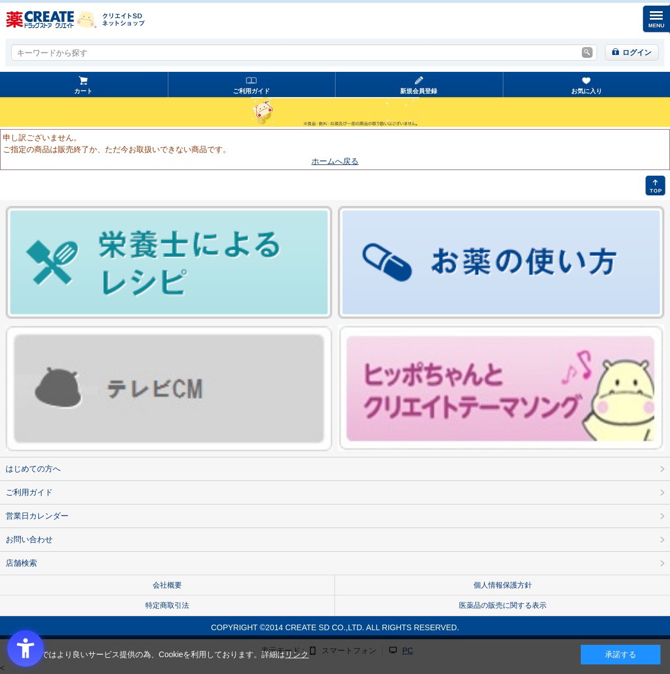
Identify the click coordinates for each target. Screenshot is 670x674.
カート (83, 91)
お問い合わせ (29, 539)
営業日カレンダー (37, 515)
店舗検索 (21, 562)
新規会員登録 (418, 91)
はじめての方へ (33, 468)
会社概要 (167, 585)
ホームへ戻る (335, 161)
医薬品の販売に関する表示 (503, 605)
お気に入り (586, 91)
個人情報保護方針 (503, 585)
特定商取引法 (167, 605)
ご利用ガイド (251, 91)
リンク (297, 654)
